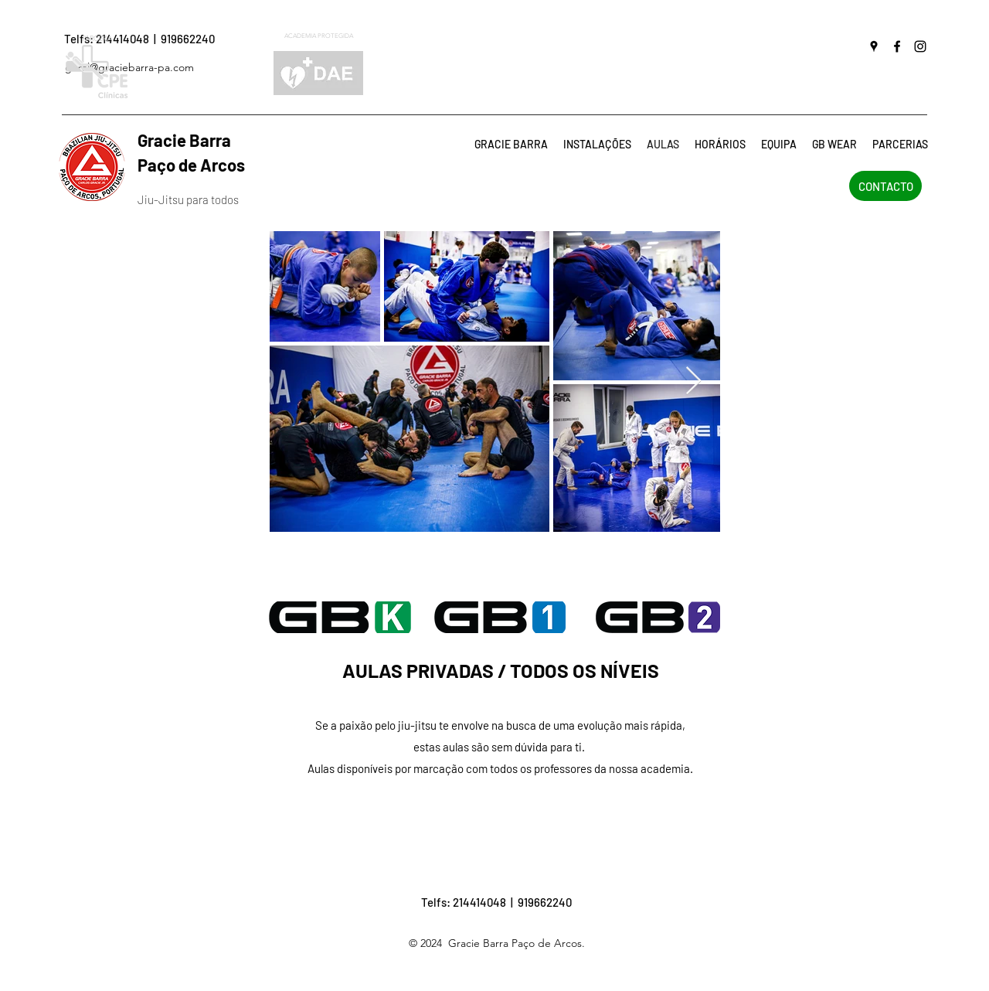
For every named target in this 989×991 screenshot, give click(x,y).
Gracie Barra (206, 140)
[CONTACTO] (885, 186)
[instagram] (920, 46)
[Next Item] (693, 381)
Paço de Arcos (191, 165)
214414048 (479, 902)
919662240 (188, 39)
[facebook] (897, 46)
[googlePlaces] (874, 46)
